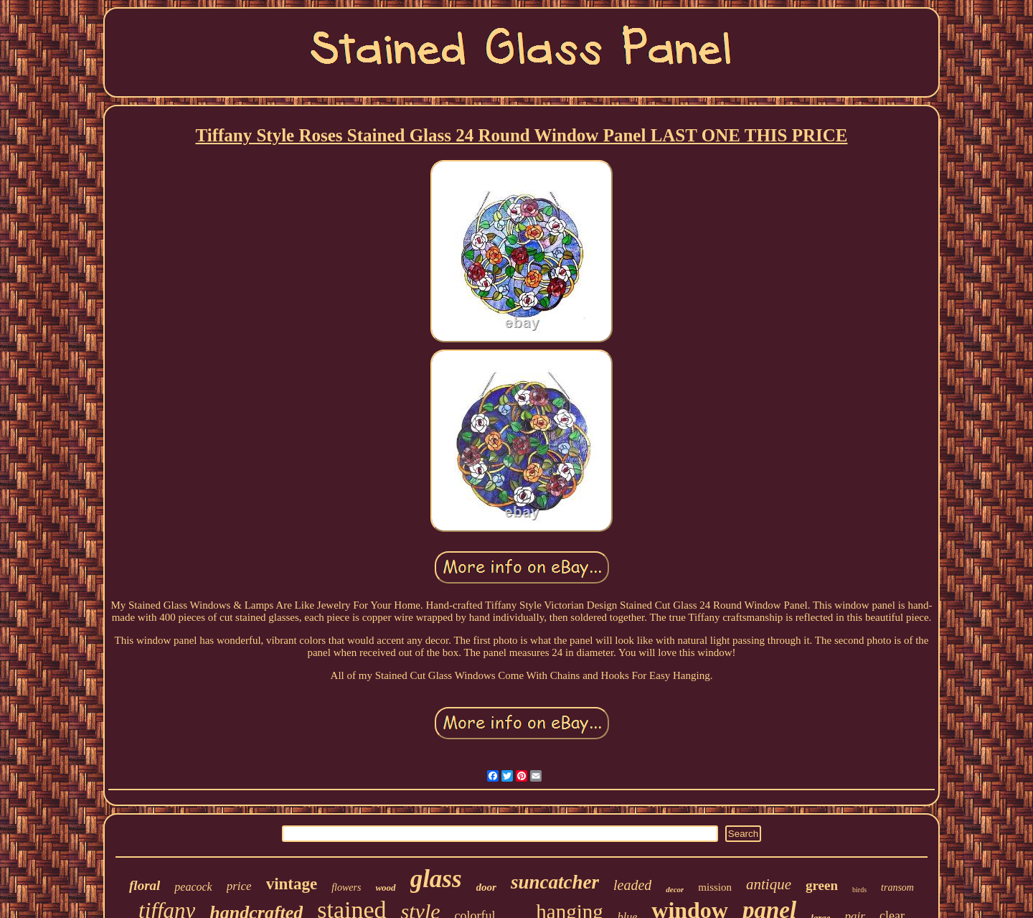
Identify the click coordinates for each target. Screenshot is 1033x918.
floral (144, 885)
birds (859, 890)
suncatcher (555, 882)
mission (715, 887)
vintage (292, 884)
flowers (346, 887)
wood (385, 887)
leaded (632, 885)
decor (675, 889)
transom (897, 887)
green (822, 885)
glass (436, 879)
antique (768, 884)
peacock (193, 887)
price (239, 886)
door (486, 887)
